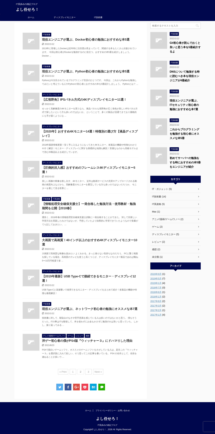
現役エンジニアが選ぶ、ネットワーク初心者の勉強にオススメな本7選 (89, 309)
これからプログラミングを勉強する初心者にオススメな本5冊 (184, 134)
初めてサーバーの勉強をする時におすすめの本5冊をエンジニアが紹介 (185, 162)
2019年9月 (156, 274)
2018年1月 (156, 296)
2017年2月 (156, 310)
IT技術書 (98, 17)
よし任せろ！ (27, 9)
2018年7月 (156, 287)
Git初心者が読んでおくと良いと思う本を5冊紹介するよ (185, 47)
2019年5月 (156, 278)
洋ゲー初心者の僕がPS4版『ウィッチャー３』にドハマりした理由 (87, 340)
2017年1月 (156, 314)
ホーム (31, 17)
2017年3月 (156, 305)
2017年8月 (156, 301)
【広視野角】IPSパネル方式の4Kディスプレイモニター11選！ (84, 99)
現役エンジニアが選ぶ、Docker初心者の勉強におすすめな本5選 (86, 39)
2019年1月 (156, 283)
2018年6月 (156, 292)
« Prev (63, 371)
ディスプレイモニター (65, 17)
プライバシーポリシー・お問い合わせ (113, 410)
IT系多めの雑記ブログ (108, 425)
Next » (98, 371)
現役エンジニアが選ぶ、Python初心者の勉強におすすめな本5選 (86, 71)
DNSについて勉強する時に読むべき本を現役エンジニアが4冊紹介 (185, 76)
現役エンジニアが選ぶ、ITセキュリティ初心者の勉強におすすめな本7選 (184, 105)
